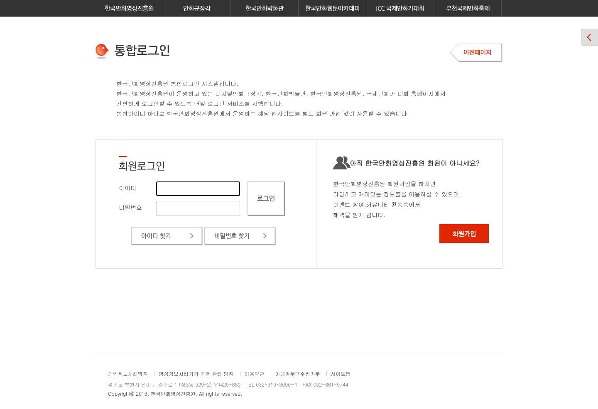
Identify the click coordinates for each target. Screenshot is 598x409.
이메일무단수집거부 (297, 373)
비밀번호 (130, 207)
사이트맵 (341, 373)
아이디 (127, 188)
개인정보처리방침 (128, 373)
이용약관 (255, 373)
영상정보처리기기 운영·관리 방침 (196, 373)
